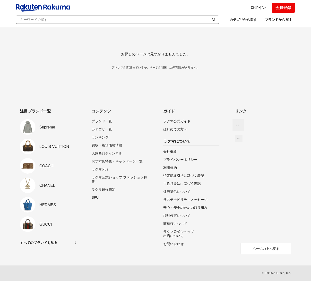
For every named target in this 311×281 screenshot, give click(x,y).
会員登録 (283, 8)
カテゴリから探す (243, 20)
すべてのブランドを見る (38, 243)
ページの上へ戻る (265, 249)
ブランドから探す (278, 20)
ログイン (258, 8)
